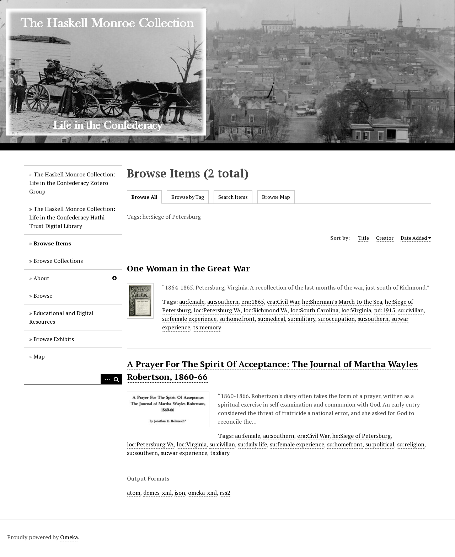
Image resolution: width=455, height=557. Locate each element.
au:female (191, 302)
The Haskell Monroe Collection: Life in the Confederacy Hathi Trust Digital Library (72, 217)
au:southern (223, 302)
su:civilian (411, 310)
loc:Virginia (356, 310)
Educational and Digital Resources (61, 317)
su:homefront (237, 319)
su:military (301, 319)
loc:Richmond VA (265, 310)
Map (39, 356)
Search (116, 379)
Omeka (69, 537)
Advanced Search (106, 379)
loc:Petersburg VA (217, 310)
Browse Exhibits (53, 339)
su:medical (271, 319)
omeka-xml (202, 493)
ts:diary (220, 453)
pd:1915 (384, 310)
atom (133, 493)
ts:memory (207, 327)
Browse (42, 295)
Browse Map (276, 196)
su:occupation (336, 319)
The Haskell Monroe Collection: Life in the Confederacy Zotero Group (72, 182)
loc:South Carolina (314, 310)
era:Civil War (283, 302)
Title (363, 237)
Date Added (414, 237)
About (41, 278)
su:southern (373, 319)
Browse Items (52, 243)
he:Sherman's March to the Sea (342, 302)
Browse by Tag (187, 196)
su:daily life (252, 444)
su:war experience (184, 453)
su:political (379, 444)
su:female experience (189, 319)
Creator (385, 237)
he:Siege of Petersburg (361, 436)
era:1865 (252, 302)
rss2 (225, 493)
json (180, 493)
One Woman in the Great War (188, 268)
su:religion (410, 444)
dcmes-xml (157, 493)
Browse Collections (58, 261)
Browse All (144, 196)
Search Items (233, 196)
